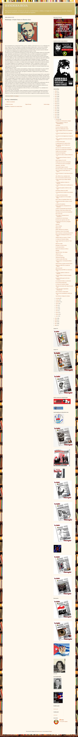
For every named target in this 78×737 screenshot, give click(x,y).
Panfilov (62, 719)
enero (57, 316)
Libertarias (58, 224)
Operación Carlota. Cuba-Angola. (62, 252)
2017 (56, 107)
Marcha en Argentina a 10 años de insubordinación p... (62, 123)
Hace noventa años (59, 213)
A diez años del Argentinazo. (61, 152)
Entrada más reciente (9, 104)
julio (57, 305)
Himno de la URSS (59, 243)
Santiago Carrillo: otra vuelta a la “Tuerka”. (63, 237)
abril (57, 310)
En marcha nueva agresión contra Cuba (63, 219)
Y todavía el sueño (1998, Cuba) (61, 259)
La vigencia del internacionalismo (62, 195)
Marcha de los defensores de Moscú (62, 248)
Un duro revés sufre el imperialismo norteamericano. (62, 289)
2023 (56, 96)
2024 (56, 94)
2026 (56, 91)
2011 (56, 117)
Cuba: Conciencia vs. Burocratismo (62, 291)
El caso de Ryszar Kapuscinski (61, 282)
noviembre (58, 298)
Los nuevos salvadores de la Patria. (62, 127)
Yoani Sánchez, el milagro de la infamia (63, 296)
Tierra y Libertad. (59, 226)
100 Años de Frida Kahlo (60, 257)
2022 (56, 98)
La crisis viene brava (59, 255)
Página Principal (28, 104)
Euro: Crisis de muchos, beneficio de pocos (63, 177)
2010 (56, 318)
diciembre (58, 119)
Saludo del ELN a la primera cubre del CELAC (64, 263)
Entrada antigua (46, 104)
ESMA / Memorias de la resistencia (62, 229)
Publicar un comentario (11, 101)
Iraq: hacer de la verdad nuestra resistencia (63, 147)
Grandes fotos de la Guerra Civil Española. (63, 161)
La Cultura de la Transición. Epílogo (62, 239)
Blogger (50, 731)
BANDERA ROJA (16, 5)
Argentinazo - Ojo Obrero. (60, 165)
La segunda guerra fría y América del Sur (63, 143)
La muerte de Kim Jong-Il (60, 141)
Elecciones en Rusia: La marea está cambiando (64, 168)
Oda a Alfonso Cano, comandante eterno (63, 176)
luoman (40, 731)
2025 (56, 92)
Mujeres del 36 (58, 227)
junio (57, 307)
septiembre (58, 301)
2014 (56, 112)
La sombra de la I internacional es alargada (63, 120)
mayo (57, 308)
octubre (57, 300)
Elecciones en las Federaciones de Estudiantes (64, 149)
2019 (56, 103)
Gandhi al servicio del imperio (61, 151)
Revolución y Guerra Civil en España (62, 231)
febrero (57, 314)
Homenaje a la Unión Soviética (61, 245)
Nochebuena (58, 125)
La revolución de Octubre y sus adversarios (63, 280)
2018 (56, 105)
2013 (56, 114)
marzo (57, 312)
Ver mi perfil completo (64, 721)
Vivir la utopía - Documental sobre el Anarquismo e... (62, 216)
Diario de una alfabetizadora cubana (62, 128)
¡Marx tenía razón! (59, 268)
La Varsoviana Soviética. (60, 247)
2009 (56, 320)
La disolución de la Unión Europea (62, 218)
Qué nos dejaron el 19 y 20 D (61, 160)
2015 (56, 110)
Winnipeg (57, 250)
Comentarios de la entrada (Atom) (16, 106)
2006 (56, 325)
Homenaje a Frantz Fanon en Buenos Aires (63, 210)
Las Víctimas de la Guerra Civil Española (63, 163)
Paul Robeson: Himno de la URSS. (62, 190)
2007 (56, 323)
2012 (56, 116)
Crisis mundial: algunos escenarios (62, 167)
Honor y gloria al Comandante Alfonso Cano (63, 199)
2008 (56, 321)
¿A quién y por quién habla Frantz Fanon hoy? (64, 208)
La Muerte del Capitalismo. (60, 204)
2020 (56, 101)
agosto (57, 303)
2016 (56, 108)
